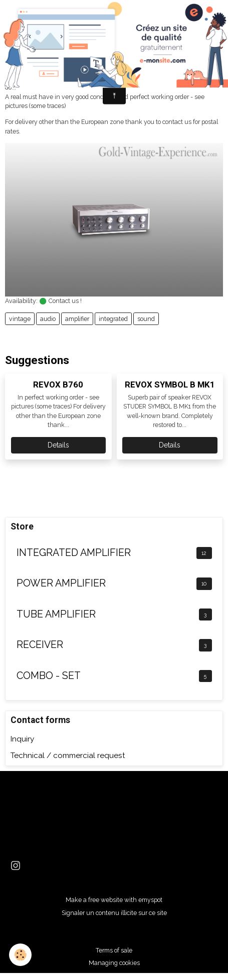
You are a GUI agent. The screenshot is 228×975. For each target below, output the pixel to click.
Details (58, 445)
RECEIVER (40, 644)
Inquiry (22, 739)
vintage (20, 318)
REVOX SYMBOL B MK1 (170, 385)
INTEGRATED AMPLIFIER (74, 552)
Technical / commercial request (68, 755)
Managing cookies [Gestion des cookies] (114, 962)
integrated (113, 318)
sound (146, 318)
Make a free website (94, 900)
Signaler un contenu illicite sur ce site (114, 912)
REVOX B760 (58, 385)
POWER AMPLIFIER (61, 583)
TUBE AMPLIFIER (56, 614)
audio (48, 318)
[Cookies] (20, 955)
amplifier (77, 318)
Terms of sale (114, 950)
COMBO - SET (49, 676)
